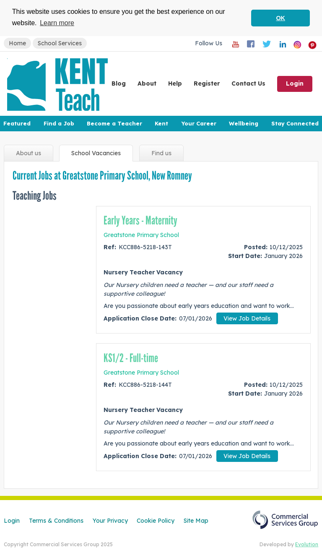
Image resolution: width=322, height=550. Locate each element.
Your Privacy (110, 520)
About (147, 83)
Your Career (198, 123)
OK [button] (280, 18)
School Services (60, 43)
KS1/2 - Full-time (131, 358)
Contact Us (248, 83)
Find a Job (59, 123)
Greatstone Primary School (141, 234)
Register (207, 83)
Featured (17, 123)
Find (161, 153)
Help (175, 83)
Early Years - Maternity (140, 220)
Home (17, 43)
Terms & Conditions (56, 520)
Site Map (196, 520)
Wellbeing (243, 123)
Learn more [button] (57, 22)
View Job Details (246, 318)
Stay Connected (295, 123)
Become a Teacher (114, 123)
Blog (119, 83)
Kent (161, 123)
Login (295, 83)
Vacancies (96, 153)
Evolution (306, 544)
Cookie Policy (155, 520)
